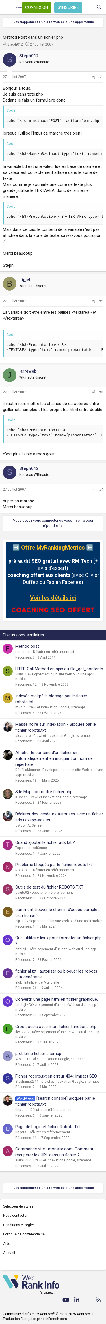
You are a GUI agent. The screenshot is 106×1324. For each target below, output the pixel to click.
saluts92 (22, 893)
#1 (101, 77)
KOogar (21, 797)
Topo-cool (22, 848)
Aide (6, 1244)
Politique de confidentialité (24, 1234)
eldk (18, 982)
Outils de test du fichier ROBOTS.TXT (49, 887)
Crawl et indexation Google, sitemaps (56, 707)
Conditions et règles (19, 1225)
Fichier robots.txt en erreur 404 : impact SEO (56, 1076)
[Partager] (93, 77)
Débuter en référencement (53, 652)
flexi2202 (22, 1032)
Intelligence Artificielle (41, 982)
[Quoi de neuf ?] (87, 7)
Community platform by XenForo (49, 1314)
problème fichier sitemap (38, 1053)
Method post (27, 646)
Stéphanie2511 (27, 1082)
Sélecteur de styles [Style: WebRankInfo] (18, 1206)
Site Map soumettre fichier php (43, 791)
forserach (23, 652)
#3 (101, 392)
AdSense (34, 825)
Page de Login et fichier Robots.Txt (47, 1126)
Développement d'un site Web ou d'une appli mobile (62, 921)
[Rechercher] (99, 7)
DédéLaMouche (27, 770)
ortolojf (20, 949)
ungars (20, 1132)
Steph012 (15, 44)
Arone (20, 1059)
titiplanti (21, 1110)
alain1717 (23, 1160)
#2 (101, 301)
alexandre (23, 736)
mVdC (20, 707)
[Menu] (7, 7)
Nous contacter (15, 1216)
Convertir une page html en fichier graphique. (56, 999)
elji (17, 921)
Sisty (19, 674)
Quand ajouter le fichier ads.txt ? (45, 842)
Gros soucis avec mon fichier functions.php (55, 1026)
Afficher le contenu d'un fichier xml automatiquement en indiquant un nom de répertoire (54, 758)
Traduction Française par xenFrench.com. (35, 1319)
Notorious (23, 870)
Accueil (9, 1253)
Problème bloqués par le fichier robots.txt (53, 864)
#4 (101, 490)
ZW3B (20, 825)
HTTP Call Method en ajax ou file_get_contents (59, 668)
